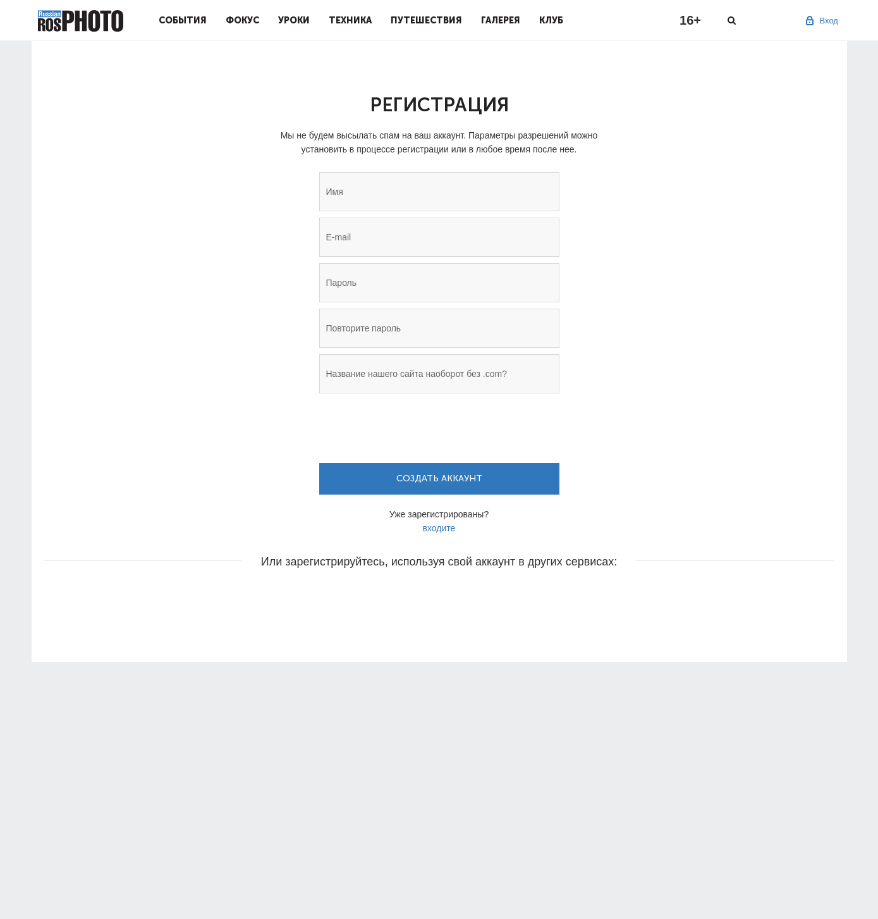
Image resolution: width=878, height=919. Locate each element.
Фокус (242, 20)
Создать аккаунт (439, 478)
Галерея (500, 20)
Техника (350, 20)
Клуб (551, 20)
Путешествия (426, 20)
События (183, 20)
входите (439, 528)
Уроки (294, 20)
